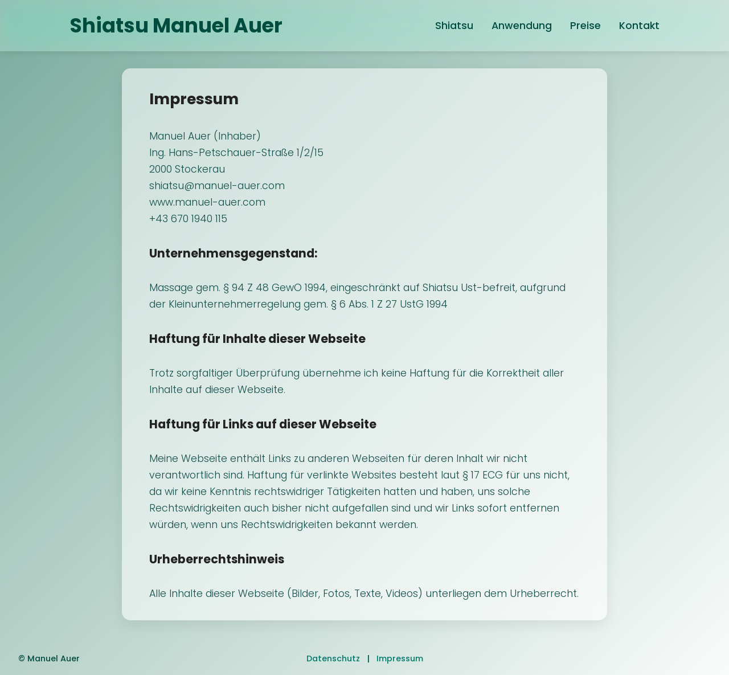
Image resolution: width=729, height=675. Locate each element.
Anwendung (522, 25)
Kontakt (639, 25)
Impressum (399, 658)
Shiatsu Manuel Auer (175, 25)
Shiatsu (454, 25)
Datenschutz (333, 658)
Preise (585, 25)
